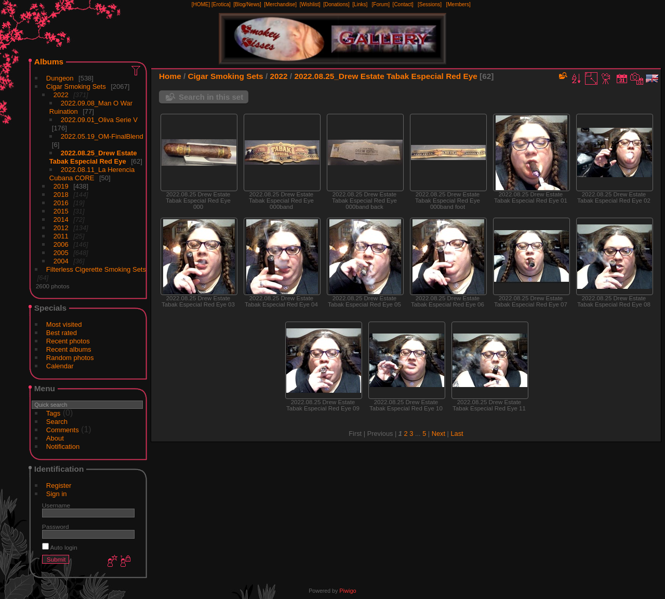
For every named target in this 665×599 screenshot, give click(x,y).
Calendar (60, 366)
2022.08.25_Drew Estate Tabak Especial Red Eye (93, 157)
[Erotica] (221, 4)
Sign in (56, 494)
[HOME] (201, 4)
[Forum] (381, 4)
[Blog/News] (247, 4)
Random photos (70, 358)
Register (58, 485)
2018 (61, 194)
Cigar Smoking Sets (76, 86)
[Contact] (403, 4)
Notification (62, 446)
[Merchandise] (280, 4)
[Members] (458, 4)
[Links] (359, 4)
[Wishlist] (310, 4)
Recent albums (68, 349)
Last (456, 433)
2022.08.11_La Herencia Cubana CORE (92, 174)
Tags (53, 413)
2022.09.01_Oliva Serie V (99, 120)
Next (438, 433)
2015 (61, 211)
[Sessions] (430, 4)
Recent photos (68, 341)
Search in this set (211, 96)
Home (170, 76)
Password (55, 526)
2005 (61, 253)
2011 (61, 236)
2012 (61, 228)
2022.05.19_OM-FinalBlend (102, 136)
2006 (61, 244)
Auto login (59, 547)
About (55, 438)
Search (57, 421)
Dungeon (60, 78)
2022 (61, 95)
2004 (61, 261)
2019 (61, 186)
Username (56, 505)
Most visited (64, 324)
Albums (48, 61)
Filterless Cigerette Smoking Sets (96, 269)
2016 (61, 203)
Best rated (61, 333)
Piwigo (347, 591)
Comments (62, 430)
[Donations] (336, 4)
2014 (61, 219)
